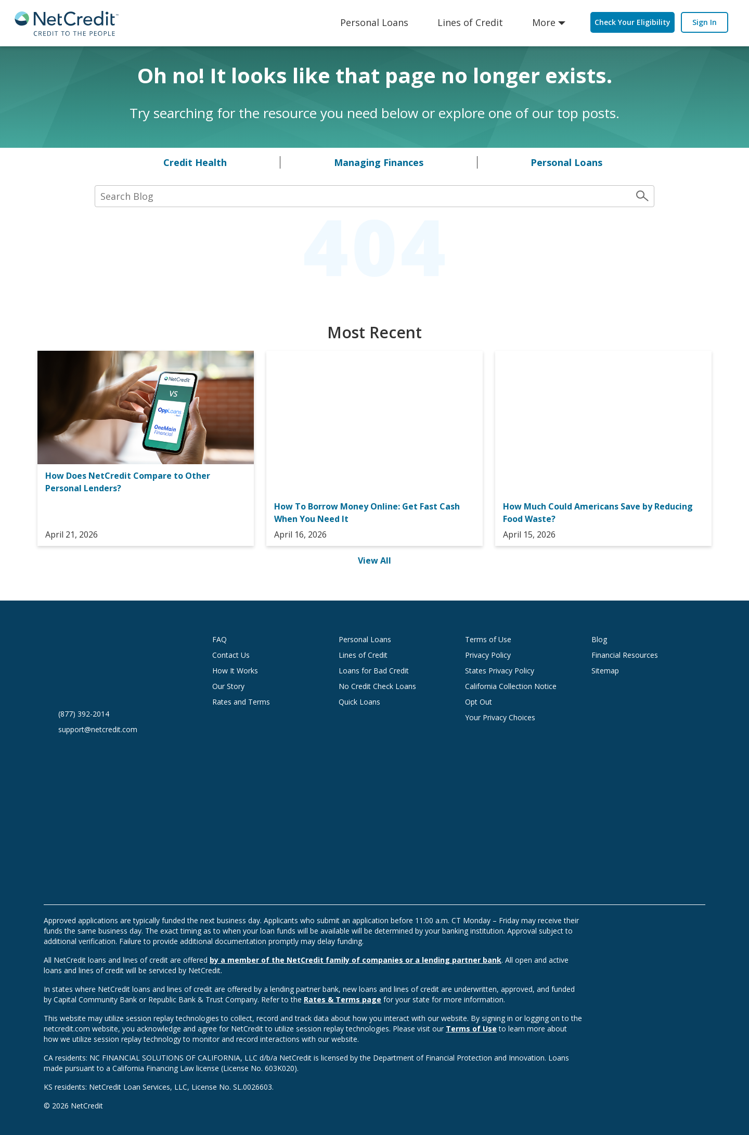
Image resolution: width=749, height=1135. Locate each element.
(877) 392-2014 (83, 714)
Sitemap (605, 670)
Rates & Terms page (342, 999)
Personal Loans (374, 22)
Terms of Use (488, 639)
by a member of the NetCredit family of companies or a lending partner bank (355, 960)
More (544, 22)
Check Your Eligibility (632, 22)
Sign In (704, 22)
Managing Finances (378, 162)
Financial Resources (624, 655)
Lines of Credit (470, 22)
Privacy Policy (488, 655)
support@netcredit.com (97, 729)
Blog (599, 639)
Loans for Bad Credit (374, 670)
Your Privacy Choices (510, 717)
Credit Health (195, 162)
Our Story (228, 686)
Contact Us (231, 655)
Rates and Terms (241, 702)
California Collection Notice (511, 686)
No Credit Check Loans (377, 686)
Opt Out (478, 702)
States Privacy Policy (499, 670)
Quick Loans (359, 702)
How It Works (235, 670)
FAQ (219, 639)
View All (374, 560)
